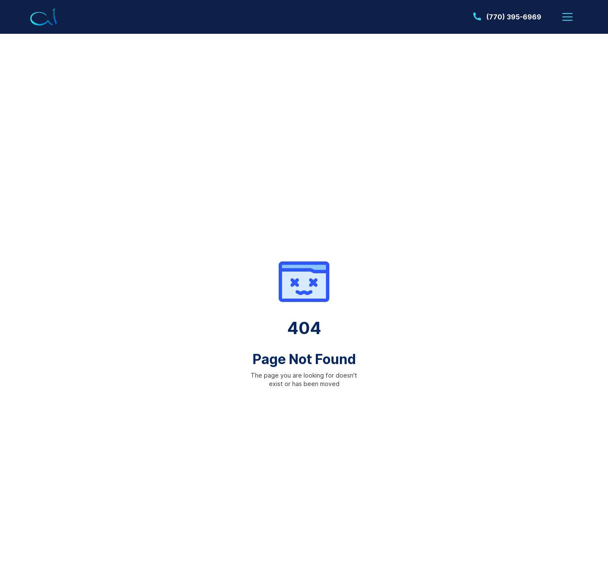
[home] (43, 17)
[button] (567, 17)
